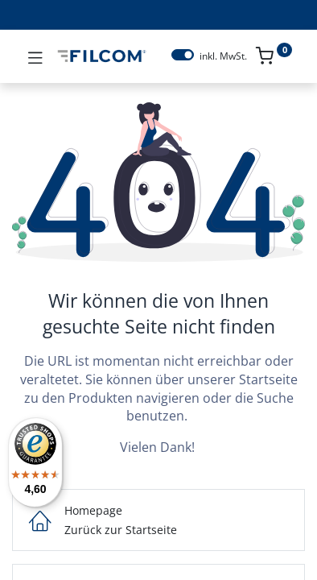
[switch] (182, 54)
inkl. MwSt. (223, 56)
